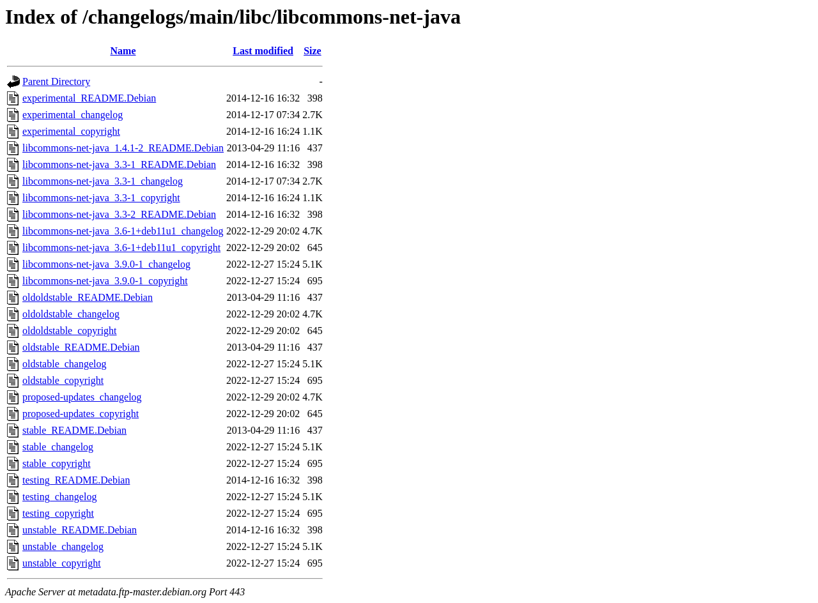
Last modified (263, 50)
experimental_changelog (72, 114)
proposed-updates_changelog (82, 397)
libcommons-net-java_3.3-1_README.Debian (119, 164)
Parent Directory (56, 81)
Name (123, 50)
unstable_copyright (61, 563)
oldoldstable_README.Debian (87, 297)
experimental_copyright (71, 131)
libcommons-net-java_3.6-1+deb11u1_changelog (123, 230)
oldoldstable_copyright (69, 330)
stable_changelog (57, 446)
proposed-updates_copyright (80, 413)
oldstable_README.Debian (81, 347)
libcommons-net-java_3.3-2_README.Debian (119, 214)
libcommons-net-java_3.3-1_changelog (102, 181)
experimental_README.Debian (89, 98)
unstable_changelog (63, 546)
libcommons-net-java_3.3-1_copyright (101, 197)
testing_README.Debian (76, 480)
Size (312, 50)
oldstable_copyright (63, 380)
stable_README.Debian (74, 430)
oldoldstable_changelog (71, 314)
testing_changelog (59, 496)
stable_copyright (56, 463)
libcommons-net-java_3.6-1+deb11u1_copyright (121, 247)
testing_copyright (58, 513)
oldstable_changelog (64, 363)
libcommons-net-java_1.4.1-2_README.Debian (123, 147)
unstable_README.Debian (79, 529)
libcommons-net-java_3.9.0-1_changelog (106, 264)
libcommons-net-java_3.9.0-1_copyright (105, 280)
